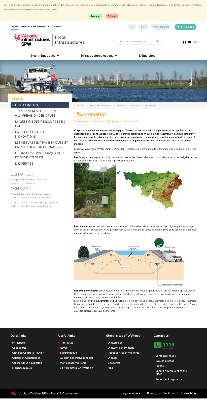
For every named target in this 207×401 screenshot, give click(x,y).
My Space (185, 27)
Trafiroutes (66, 342)
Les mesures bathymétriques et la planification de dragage (41, 145)
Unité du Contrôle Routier (28, 352)
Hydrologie (134, 105)
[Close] (112, 16)
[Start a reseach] (158, 41)
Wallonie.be (161, 27)
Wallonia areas (164, 361)
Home (91, 105)
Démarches (147, 56)
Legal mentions (131, 393)
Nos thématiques (45, 56)
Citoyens (14, 27)
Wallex (112, 358)
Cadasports (19, 347)
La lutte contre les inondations (31, 134)
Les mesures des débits (37, 111)
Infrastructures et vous (99, 56)
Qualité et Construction (26, 358)
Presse (159, 366)
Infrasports (19, 342)
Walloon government (121, 347)
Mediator (168, 393)
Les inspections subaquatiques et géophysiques (41, 155)
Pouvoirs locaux (55, 27)
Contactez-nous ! (165, 355)
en (144, 27)
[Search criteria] (139, 42)
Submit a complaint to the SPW (171, 372)
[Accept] (95, 16)
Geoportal (114, 363)
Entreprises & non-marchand (33, 27)
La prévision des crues (36, 116)
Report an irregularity (168, 379)
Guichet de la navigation (27, 363)
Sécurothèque (68, 352)
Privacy (151, 393)
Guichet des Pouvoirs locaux (77, 358)
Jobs (110, 368)
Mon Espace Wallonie (73, 363)
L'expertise (24, 164)
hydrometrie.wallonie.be (23, 183)
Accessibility (188, 393)
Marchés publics (22, 368)
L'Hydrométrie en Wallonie (76, 368)
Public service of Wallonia (123, 352)
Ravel (63, 347)
